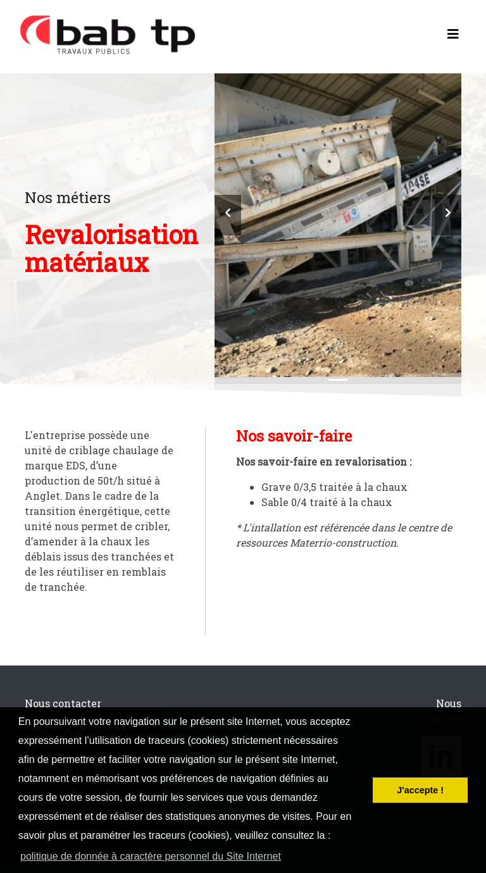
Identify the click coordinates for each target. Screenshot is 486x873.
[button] (228, 215)
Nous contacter (63, 703)
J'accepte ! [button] (420, 790)
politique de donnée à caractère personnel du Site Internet (150, 856)
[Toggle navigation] (453, 36)
